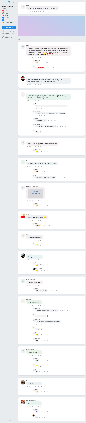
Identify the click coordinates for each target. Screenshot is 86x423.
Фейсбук (5, 18)
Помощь (12, 419)
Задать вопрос (9, 27)
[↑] (40, 11)
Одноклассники (7, 22)
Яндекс (5, 15)
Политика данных (9, 420)
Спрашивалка (7, 37)
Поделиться (45, 11)
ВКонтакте (6, 20)
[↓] (43, 11)
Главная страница (8, 31)
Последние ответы (8, 33)
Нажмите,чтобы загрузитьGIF (35, 193)
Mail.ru (5, 11)
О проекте (9, 417)
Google (5, 13)
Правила (7, 419)
